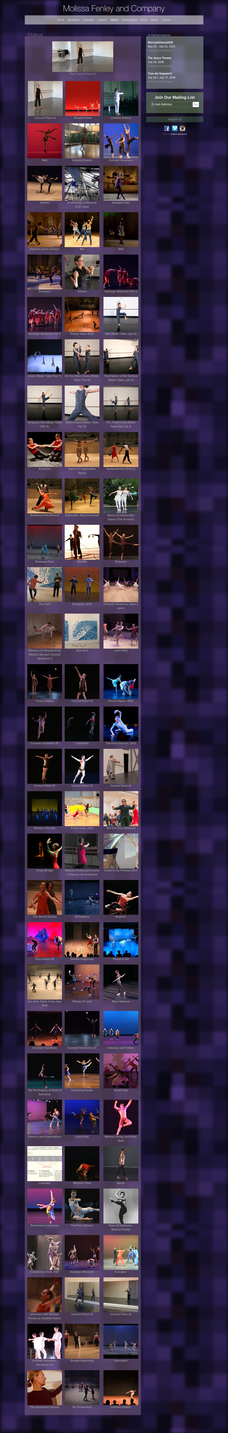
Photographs (129, 19)
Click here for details (160, 50)
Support (102, 19)
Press (144, 19)
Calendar (88, 19)
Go (196, 104)
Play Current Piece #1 (83, 73)
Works (154, 19)
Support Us (174, 119)
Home (60, 19)
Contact (166, 19)
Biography (74, 19)
